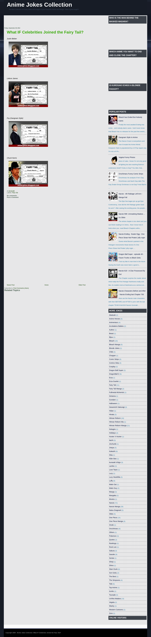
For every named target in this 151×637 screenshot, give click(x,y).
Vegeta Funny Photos (127, 157)
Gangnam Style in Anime (128, 137)
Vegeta (111, 602)
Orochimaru (113, 529)
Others (111, 532)
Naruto (111, 503)
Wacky (111, 606)
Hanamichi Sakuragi (116, 407)
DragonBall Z (114, 374)
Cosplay (112, 367)
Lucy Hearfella (114, 477)
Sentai (111, 558)
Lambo (111, 466)
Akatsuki (112, 315)
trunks (111, 591)
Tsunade (112, 595)
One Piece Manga (116, 521)
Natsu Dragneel (115, 510)
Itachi (111, 440)
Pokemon (112, 536)
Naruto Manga (114, 507)
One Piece (113, 518)
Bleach (111, 341)
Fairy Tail (15, 193)
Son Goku (113, 573)
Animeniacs (113, 322)
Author (111, 330)
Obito (111, 514)
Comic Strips (114, 359)
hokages (112, 429)
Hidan (111, 411)
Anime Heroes (114, 319)
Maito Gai (112, 484)
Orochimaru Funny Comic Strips (131, 174)
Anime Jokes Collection (39, 4)
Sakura (111, 551)
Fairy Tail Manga (115, 389)
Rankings (112, 543)
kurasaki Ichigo (115, 462)
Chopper (112, 356)
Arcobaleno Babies (116, 326)
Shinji (111, 562)
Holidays (112, 433)
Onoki (111, 525)
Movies (111, 499)
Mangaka (112, 495)
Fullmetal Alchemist (116, 392)
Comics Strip (114, 363)
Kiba (111, 455)
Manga (111, 492)
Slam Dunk (113, 569)
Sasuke (112, 554)
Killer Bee (112, 459)
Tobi (110, 584)
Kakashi (112, 451)
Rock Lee (112, 547)
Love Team (113, 470)
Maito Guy (113, 488)
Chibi (111, 352)
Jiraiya (111, 448)
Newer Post (11, 285)
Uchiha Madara (115, 599)
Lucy (111, 473)
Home (46, 285)
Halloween (113, 403)
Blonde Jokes (114, 348)
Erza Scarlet (113, 381)
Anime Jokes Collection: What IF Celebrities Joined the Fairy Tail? (39, 632)
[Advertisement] (49, 21)
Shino (111, 565)
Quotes (112, 540)
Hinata (111, 414)
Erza (111, 378)
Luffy (111, 481)
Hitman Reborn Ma (116, 422)
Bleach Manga (114, 345)
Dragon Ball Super (116, 370)
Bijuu (111, 337)
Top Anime (113, 588)
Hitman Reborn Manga (117, 426)
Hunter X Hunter (115, 437)
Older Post (82, 285)
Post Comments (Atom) (21, 288)
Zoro (111, 613)
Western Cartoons (116, 610)
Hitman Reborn (115, 418)
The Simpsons (114, 580)
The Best (112, 576)
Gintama (112, 396)
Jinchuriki (112, 444)
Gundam (112, 400)
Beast (111, 333)
